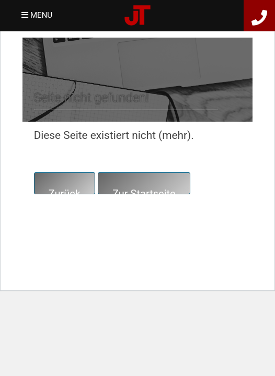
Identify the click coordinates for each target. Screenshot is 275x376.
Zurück (65, 190)
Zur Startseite (144, 190)
